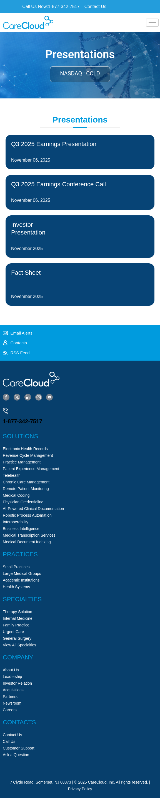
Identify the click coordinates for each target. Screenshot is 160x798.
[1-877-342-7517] (5, 411)
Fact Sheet (26, 272)
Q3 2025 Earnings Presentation (53, 144)
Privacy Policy (80, 789)
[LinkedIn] (28, 397)
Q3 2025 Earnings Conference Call (58, 184)
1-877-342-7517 (22, 421)
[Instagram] (38, 397)
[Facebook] (6, 397)
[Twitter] (17, 397)
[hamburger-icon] (152, 23)
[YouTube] (49, 397)
